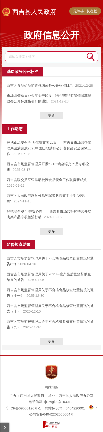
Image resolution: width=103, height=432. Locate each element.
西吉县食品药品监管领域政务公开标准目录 (40, 85)
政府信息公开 (51, 35)
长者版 (92, 11)
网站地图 (51, 387)
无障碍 (78, 11)
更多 (51, 116)
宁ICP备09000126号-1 (23, 408)
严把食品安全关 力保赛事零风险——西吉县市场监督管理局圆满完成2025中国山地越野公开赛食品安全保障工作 (49, 148)
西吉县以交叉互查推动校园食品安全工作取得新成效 (47, 180)
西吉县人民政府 (34, 11)
